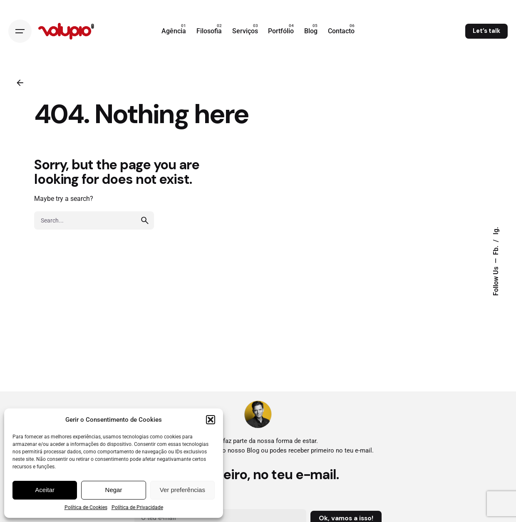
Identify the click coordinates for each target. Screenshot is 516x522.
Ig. (496, 231)
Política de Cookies (85, 507)
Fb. (496, 249)
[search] (145, 220)
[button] (210, 420)
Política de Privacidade (137, 507)
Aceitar (45, 489)
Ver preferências (182, 489)
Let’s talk (486, 31)
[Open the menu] (20, 31)
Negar (113, 489)
